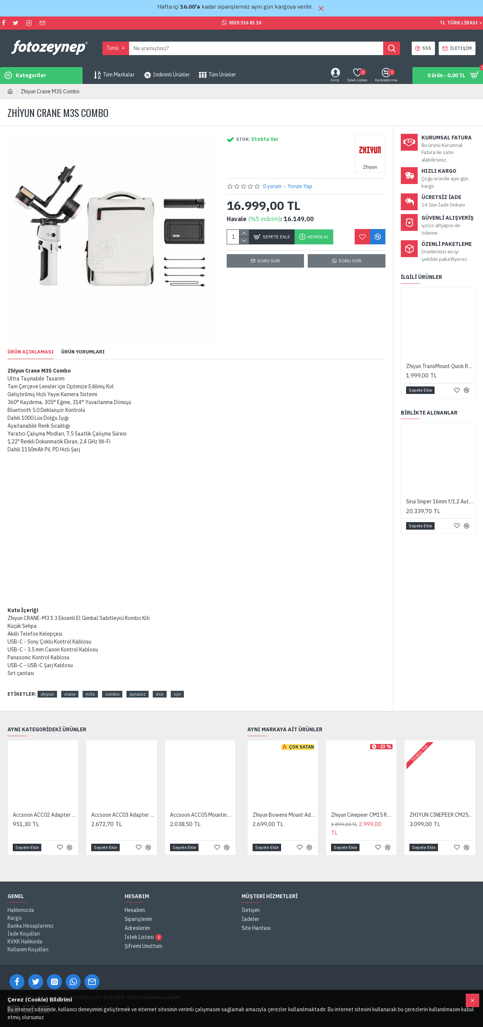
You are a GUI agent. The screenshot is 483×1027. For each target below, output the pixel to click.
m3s (90, 694)
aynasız (137, 694)
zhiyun (47, 694)
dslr (160, 694)
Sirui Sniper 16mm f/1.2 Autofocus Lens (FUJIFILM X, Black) (439, 501)
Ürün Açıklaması (31, 352)
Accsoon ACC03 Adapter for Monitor (123, 814)
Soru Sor (268, 260)
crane (69, 694)
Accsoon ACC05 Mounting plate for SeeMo (201, 814)
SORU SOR (350, 260)
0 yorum (272, 186)
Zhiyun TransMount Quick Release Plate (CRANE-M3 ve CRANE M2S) (439, 366)
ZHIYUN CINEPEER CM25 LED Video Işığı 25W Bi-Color (441, 814)
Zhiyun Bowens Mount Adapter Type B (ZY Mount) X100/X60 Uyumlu (284, 814)
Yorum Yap (299, 186)
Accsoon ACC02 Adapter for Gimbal (44, 814)
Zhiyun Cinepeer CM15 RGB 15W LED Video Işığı (362, 814)
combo (112, 694)
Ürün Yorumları (83, 352)
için (177, 694)
